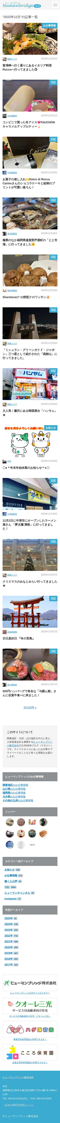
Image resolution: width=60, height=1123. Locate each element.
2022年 (8, 935)
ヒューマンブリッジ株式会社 (18, 1077)
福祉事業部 (12, 290)
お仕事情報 (49, 25)
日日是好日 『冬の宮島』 (19, 638)
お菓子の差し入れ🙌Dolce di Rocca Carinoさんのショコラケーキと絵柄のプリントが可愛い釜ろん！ (29, 183)
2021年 (8, 941)
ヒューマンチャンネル (17, 893)
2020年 (8, 947)
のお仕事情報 (15, 785)
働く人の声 (10, 881)
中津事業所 (12, 173)
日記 (53, 82)
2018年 (8, 959)
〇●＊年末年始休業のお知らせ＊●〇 (26, 467)
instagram (10, 898)
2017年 (8, 964)
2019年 (8, 953)
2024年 (8, 924)
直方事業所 (12, 234)
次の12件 (29, 707)
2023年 (8, 930)
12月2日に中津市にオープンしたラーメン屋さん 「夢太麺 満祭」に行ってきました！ (29, 524)
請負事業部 (12, 632)
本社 (9, 461)
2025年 (8, 918)
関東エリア (12, 59)
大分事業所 (12, 116)
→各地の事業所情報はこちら (18, 1105)
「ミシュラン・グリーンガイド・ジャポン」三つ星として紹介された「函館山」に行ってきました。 (30, 354)
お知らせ (51, 427)
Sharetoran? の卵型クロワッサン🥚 (26, 297)
